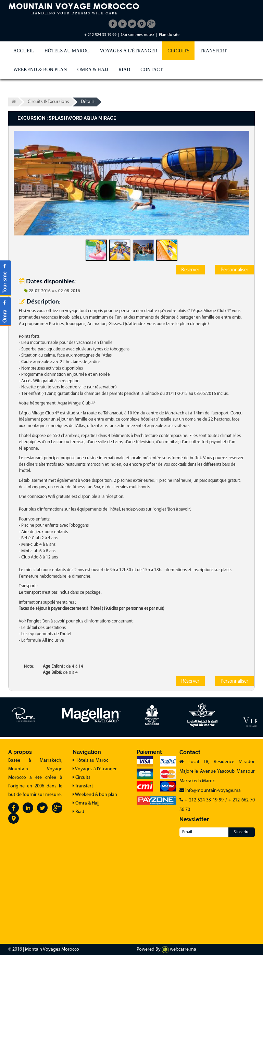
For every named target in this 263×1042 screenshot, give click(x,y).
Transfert (213, 50)
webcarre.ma (179, 949)
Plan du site (169, 35)
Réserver (190, 269)
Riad (124, 69)
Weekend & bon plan (40, 69)
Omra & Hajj (92, 69)
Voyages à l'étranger (128, 50)
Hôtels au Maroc (67, 50)
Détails (88, 101)
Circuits (178, 50)
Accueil (23, 50)
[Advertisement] (131, 888)
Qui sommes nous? (137, 35)
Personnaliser (234, 269)
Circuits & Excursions (48, 101)
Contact (151, 69)
